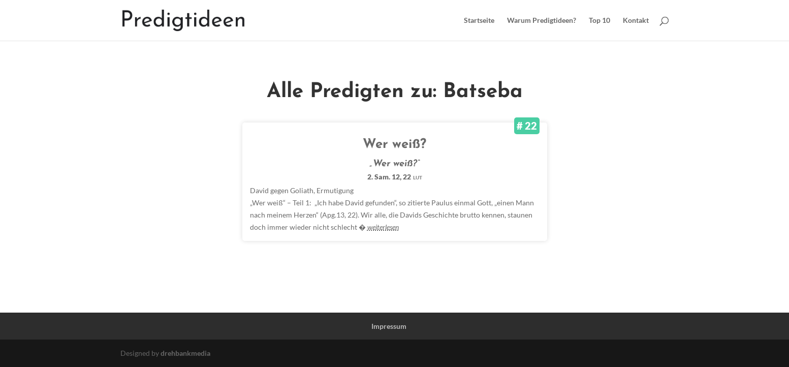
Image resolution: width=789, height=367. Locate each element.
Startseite (479, 20)
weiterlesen (383, 227)
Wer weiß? (394, 144)
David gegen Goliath (281, 190)
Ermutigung (335, 190)
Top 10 (599, 20)
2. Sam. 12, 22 (394, 176)
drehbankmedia (185, 353)
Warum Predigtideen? (541, 20)
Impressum (388, 326)
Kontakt (636, 20)
